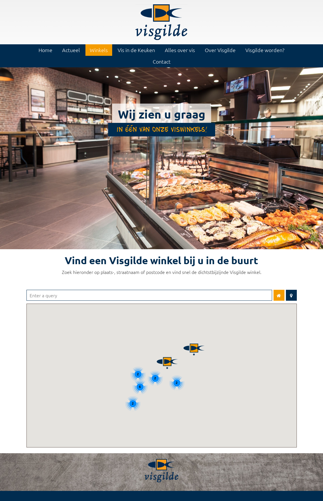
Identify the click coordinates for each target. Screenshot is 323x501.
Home (45, 50)
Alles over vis (180, 50)
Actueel (71, 50)
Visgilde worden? (264, 50)
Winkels (99, 50)
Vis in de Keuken (136, 50)
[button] (167, 358)
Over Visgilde (220, 50)
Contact (162, 61)
